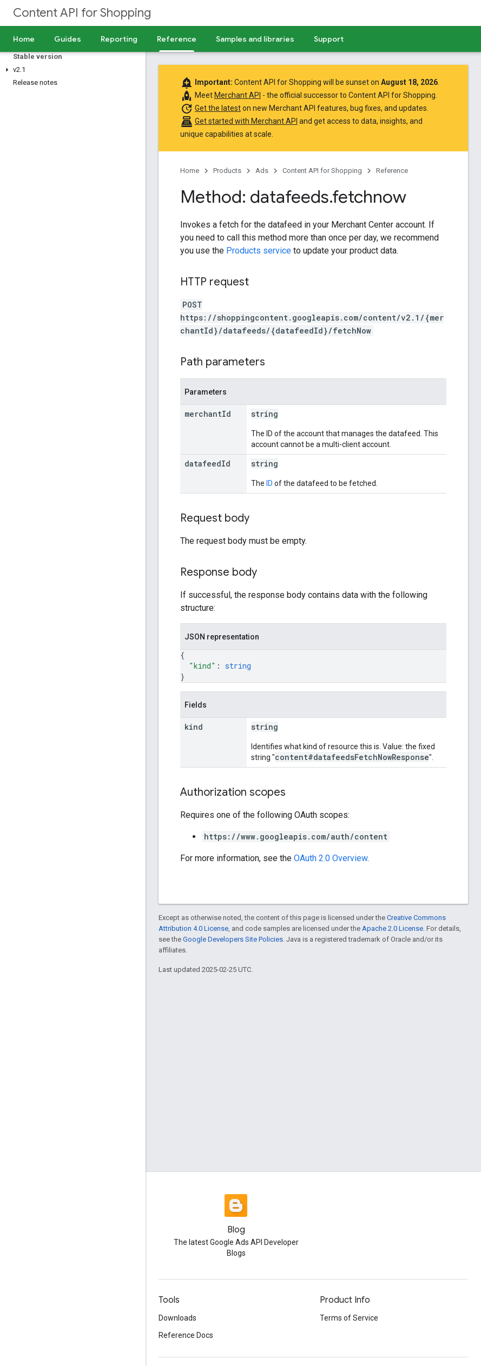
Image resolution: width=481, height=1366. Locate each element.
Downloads (177, 1318)
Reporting (119, 39)
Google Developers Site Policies (233, 939)
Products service (258, 250)
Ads (261, 170)
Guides (67, 39)
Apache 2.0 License (392, 928)
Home (24, 39)
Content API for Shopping (82, 12)
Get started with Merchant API (246, 121)
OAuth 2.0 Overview (330, 858)
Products (227, 170)
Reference (392, 170)
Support (329, 39)
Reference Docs (186, 1335)
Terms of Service (349, 1318)
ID (269, 483)
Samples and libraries (255, 39)
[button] (70, 69)
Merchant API (237, 95)
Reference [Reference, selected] (176, 39)
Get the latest (218, 108)
